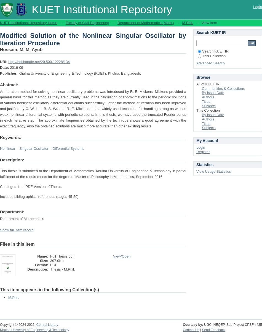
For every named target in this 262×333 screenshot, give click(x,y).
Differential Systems (68, 148)
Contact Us (191, 330)
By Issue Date (213, 93)
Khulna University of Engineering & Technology (34, 330)
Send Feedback (214, 330)
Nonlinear (7, 148)
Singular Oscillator (34, 148)
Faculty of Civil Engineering (87, 23)
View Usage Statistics (213, 171)
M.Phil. (187, 23)
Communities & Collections (223, 88)
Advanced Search (210, 63)
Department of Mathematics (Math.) (145, 23)
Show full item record (16, 230)
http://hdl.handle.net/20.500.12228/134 (39, 62)
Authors (208, 97)
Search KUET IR (213, 51)
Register (203, 152)
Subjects (209, 106)
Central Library (47, 325)
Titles (206, 101)
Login (257, 7)
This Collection (212, 56)
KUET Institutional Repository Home (28, 23)
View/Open (121, 256)
